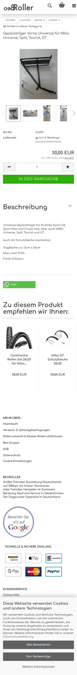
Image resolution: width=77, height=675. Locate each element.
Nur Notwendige (38, 656)
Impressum (10, 423)
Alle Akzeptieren (38, 644)
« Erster (10, 20)
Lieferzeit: (9, 137)
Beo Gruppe (11, 442)
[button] (19, 284)
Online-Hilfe (11, 595)
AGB (6, 449)
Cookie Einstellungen (17, 461)
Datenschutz (11, 455)
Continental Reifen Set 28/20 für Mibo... (19, 359)
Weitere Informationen (38, 666)
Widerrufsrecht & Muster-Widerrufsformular (32, 436)
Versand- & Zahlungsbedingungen (26, 430)
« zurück (25, 20)
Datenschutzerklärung (18, 636)
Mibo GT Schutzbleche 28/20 (58, 359)
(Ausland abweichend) (48, 141)
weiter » (39, 20)
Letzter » (54, 20)
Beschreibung (25, 207)
